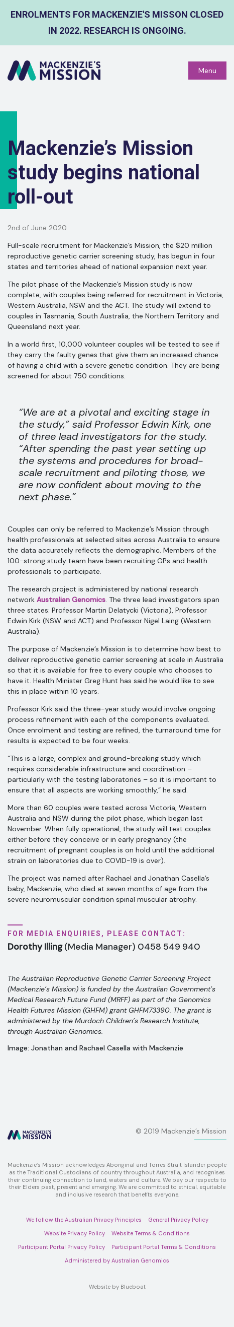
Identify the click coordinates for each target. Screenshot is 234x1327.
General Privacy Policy (178, 1219)
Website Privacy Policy (74, 1233)
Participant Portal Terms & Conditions (163, 1246)
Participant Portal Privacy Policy (61, 1246)
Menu (207, 70)
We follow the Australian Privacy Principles (84, 1219)
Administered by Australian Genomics (117, 1260)
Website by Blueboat (117, 1286)
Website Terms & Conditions (150, 1233)
